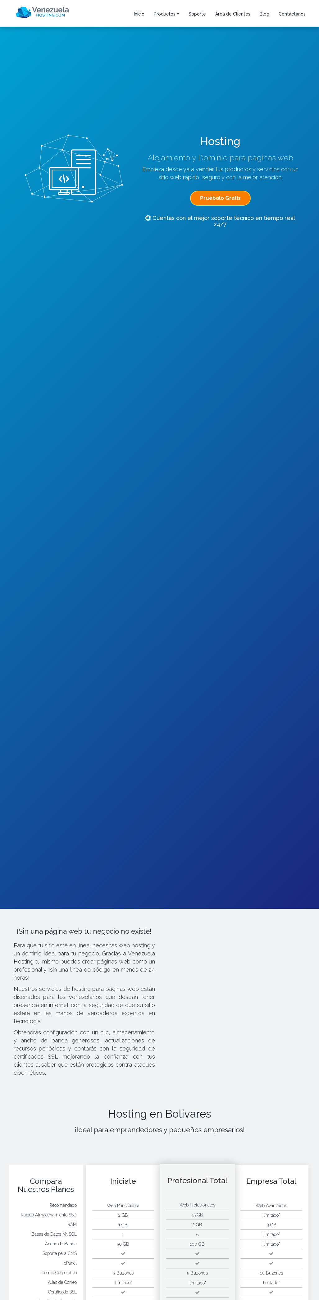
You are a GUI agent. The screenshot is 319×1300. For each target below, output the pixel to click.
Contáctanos (292, 13)
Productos (166, 13)
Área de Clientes (232, 13)
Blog (264, 13)
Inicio (139, 13)
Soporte (197, 13)
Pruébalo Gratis (220, 198)
